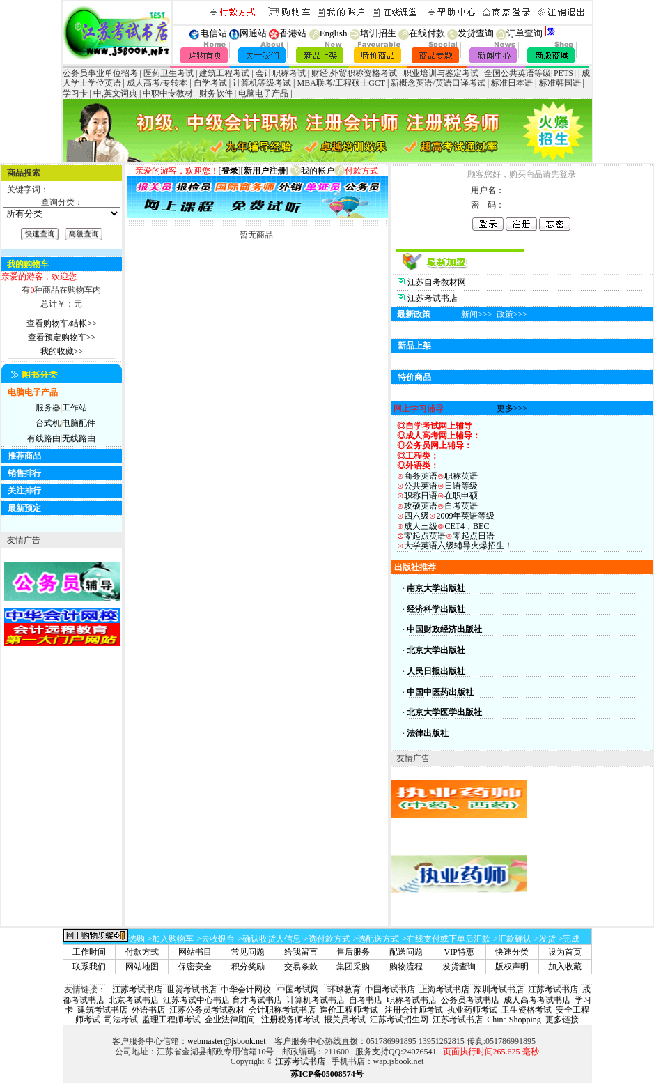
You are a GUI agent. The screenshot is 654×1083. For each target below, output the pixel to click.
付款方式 (142, 952)
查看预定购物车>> (62, 337)
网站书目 (195, 952)
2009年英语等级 (465, 516)
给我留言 (301, 952)
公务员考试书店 (470, 1000)
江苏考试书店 (432, 298)
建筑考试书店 (102, 1010)
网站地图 (142, 966)
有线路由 (44, 438)
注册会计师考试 (412, 1010)
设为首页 (565, 952)
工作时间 (89, 952)
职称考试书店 (412, 1000)
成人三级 (420, 526)
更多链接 (562, 1019)
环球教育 (344, 989)
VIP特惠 (459, 952)
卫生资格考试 (526, 1010)
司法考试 (121, 1019)
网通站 (253, 33)
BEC (481, 526)
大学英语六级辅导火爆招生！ (458, 546)
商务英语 (417, 476)
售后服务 (353, 952)
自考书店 (365, 1000)
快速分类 (512, 952)
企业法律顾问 (230, 1019)
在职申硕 (461, 495)
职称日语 (420, 495)
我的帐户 (312, 171)
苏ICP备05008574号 (327, 1074)
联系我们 (89, 966)
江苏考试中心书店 (196, 1000)
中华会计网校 (246, 989)
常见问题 (248, 952)
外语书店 (148, 1010)
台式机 (48, 423)
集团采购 (353, 966)
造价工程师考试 (349, 1010)
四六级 (416, 516)
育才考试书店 (257, 1000)
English (328, 33)
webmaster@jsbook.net (226, 1041)
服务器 (48, 408)
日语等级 (461, 486)
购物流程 (406, 966)
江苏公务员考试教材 (206, 1010)
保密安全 (195, 966)
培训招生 (373, 33)
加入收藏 (565, 966)
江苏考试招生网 (399, 1019)
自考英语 (461, 506)
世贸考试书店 (191, 989)
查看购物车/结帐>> (61, 323)
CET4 (454, 526)
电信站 (213, 33)
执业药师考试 (472, 1010)
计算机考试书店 (315, 1000)
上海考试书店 (444, 989)
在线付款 (420, 33)
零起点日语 (474, 536)
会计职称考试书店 (282, 1010)
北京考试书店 (134, 1000)
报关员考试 (345, 1019)
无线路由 (78, 438)
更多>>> (512, 408)
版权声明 (512, 966)
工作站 (74, 408)
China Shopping (514, 1019)
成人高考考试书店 (537, 1000)
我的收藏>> (62, 351)
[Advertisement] (590, 874)
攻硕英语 (420, 506)
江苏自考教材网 (436, 282)
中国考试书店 (390, 989)
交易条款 (301, 966)
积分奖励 (248, 966)
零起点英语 (425, 536)
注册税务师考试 (289, 1019)
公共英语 (420, 486)
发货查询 (470, 33)
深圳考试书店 (499, 989)
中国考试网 (298, 989)
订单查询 (519, 33)
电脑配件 (78, 423)
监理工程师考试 (171, 1019)
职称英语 (461, 476)
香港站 (292, 33)
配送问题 (406, 952)
